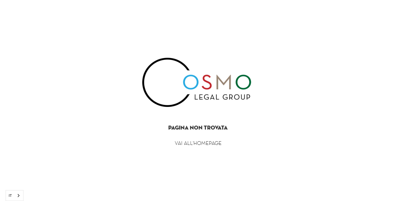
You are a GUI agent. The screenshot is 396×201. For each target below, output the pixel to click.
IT (10, 195)
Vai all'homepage (198, 143)
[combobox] (14, 195)
